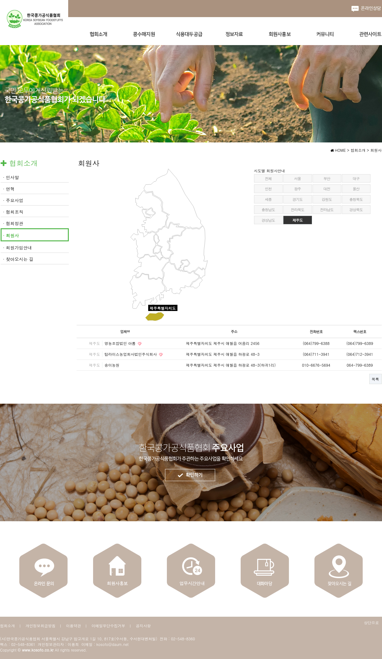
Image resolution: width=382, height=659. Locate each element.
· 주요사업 (13, 200)
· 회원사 (11, 235)
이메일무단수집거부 (108, 625)
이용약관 (73, 625)
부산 (326, 178)
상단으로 (371, 622)
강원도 (327, 199)
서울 (297, 178)
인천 (268, 188)
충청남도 (268, 209)
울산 (356, 188)
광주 (297, 188)
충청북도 (356, 199)
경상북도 (356, 209)
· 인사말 (11, 177)
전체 (268, 178)
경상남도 (268, 220)
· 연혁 (9, 189)
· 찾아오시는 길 (18, 259)
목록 (375, 379)
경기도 (297, 199)
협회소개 (7, 625)
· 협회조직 (13, 212)
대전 (326, 188)
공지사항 (143, 625)
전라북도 (297, 209)
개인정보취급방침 (40, 625)
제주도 (297, 220)
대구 (356, 178)
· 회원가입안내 (17, 247)
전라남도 (326, 209)
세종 (268, 199)
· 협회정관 (13, 223)
